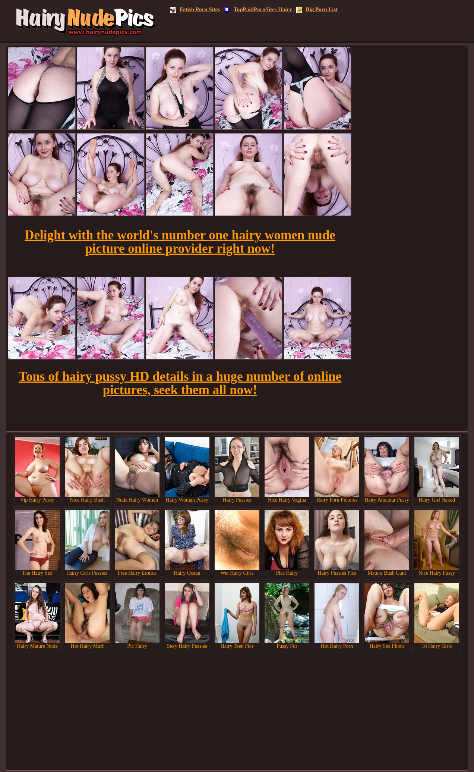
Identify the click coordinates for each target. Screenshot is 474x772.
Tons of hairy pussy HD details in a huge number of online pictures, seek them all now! (180, 383)
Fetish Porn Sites (195, 9)
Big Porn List (317, 9)
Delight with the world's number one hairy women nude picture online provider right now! (180, 242)
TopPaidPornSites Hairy (258, 9)
